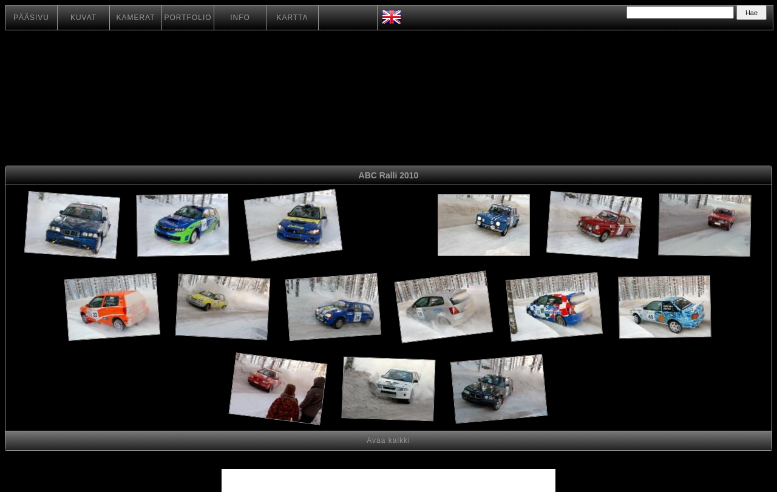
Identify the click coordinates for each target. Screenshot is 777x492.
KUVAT (83, 17)
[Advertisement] (389, 227)
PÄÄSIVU (31, 17)
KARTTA (292, 17)
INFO (240, 17)
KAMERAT (135, 17)
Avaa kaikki (388, 440)
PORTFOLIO (187, 17)
